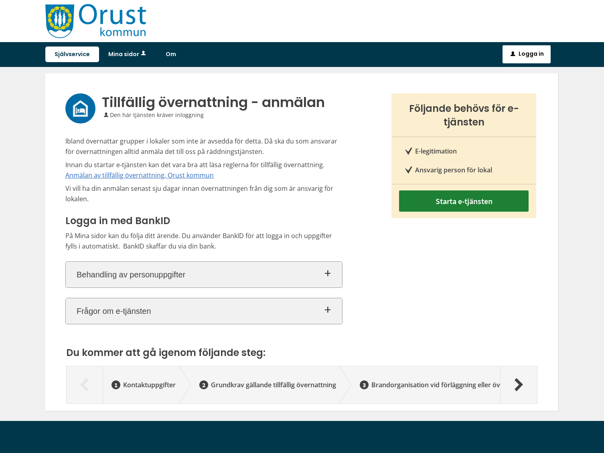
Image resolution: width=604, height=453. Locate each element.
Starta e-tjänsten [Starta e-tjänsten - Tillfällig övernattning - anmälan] (464, 201)
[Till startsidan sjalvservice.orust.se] (95, 20)
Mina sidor (127, 54)
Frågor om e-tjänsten (114, 311)
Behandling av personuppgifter (131, 274)
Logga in (527, 54)
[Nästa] (518, 384)
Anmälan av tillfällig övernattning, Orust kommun (139, 175)
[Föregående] (85, 384)
